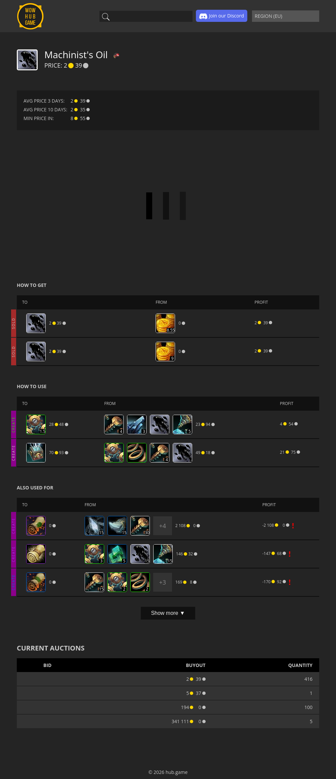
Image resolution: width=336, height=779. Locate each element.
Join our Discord (221, 16)
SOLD (13, 323)
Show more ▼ (168, 613)
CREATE (13, 424)
